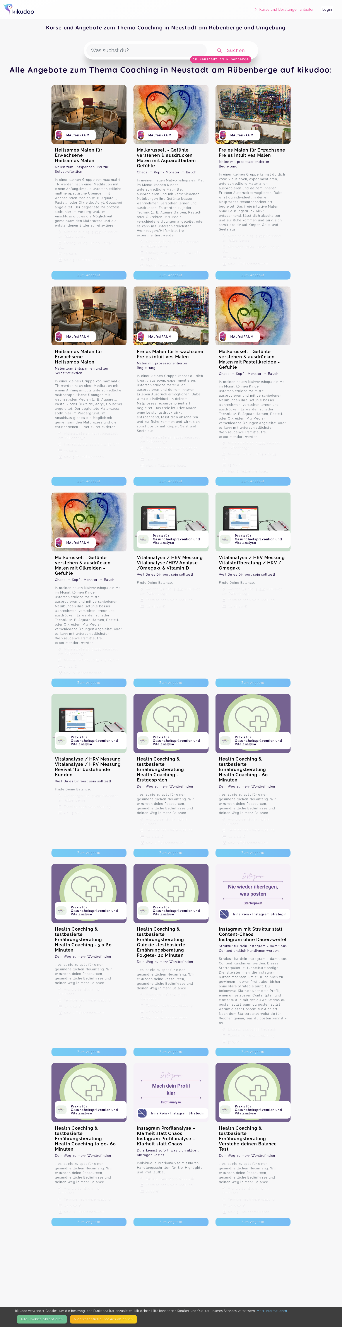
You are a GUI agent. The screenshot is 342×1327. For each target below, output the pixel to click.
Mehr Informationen (272, 1311)
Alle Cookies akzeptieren (42, 1319)
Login (327, 9)
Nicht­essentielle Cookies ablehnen (103, 1319)
